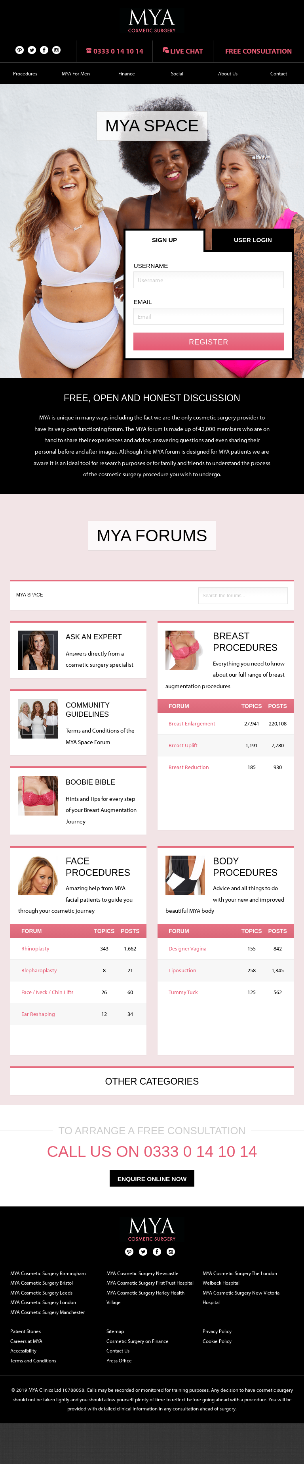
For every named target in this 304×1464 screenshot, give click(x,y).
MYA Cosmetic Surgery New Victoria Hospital (241, 1297)
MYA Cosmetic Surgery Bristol (41, 1282)
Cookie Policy (217, 1341)
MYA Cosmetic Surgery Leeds (41, 1292)
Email (142, 301)
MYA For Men (76, 73)
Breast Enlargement (192, 723)
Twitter (32, 49)
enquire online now (152, 1178)
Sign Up (164, 240)
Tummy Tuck (183, 992)
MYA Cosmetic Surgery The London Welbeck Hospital (240, 1278)
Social (177, 73)
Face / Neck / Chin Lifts (47, 992)
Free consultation (258, 51)
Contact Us (117, 1350)
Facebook (44, 49)
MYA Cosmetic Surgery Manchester (47, 1312)
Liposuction (182, 970)
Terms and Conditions (33, 1360)
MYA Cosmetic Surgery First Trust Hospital (150, 1282)
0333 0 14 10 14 (118, 51)
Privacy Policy (217, 1331)
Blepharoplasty (39, 970)
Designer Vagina (188, 948)
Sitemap (115, 1331)
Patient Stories (25, 1331)
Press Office (119, 1360)
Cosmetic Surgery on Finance (137, 1341)
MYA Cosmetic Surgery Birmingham (48, 1273)
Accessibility (23, 1350)
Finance (126, 73)
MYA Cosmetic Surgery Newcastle (142, 1273)
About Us (228, 73)
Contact (278, 73)
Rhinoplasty (35, 948)
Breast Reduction (189, 767)
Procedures (25, 73)
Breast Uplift (183, 745)
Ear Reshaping (38, 1014)
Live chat (186, 51)
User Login (253, 240)
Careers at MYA (26, 1341)
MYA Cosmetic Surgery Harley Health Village (145, 1297)
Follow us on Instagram (56, 49)
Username (150, 265)
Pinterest (19, 49)
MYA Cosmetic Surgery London (43, 1302)
